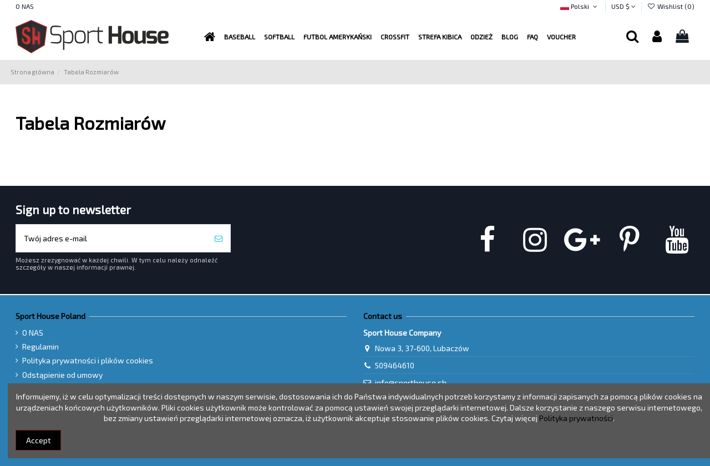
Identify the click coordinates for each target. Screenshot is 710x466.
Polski (579, 6)
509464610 (394, 365)
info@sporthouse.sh (411, 382)
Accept (38, 440)
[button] (337, 37)
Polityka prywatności (576, 418)
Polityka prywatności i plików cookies (87, 360)
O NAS (25, 6)
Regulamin (40, 346)
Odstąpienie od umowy (62, 374)
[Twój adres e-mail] (111, 238)
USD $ (623, 6)
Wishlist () (670, 6)
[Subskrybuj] (218, 238)
